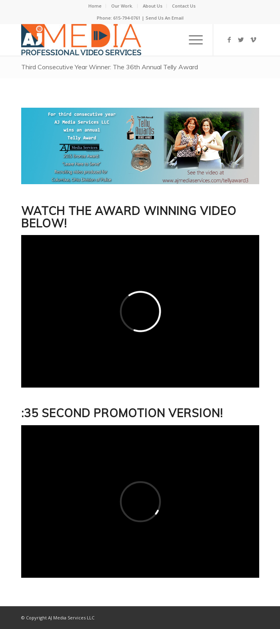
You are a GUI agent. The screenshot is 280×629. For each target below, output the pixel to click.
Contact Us (184, 6)
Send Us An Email (165, 18)
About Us (152, 6)
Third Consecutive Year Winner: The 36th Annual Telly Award (109, 67)
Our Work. (122, 6)
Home (95, 6)
